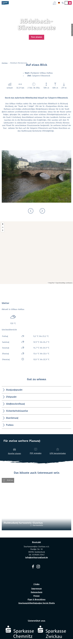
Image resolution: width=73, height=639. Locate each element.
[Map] (36, 252)
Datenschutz (36, 592)
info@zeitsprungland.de (36, 558)
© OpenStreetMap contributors (63, 283)
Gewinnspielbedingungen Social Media (36, 603)
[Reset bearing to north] (2, 230)
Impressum (36, 589)
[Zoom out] (2, 227)
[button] (36, 37)
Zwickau (5, 63)
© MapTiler (51, 283)
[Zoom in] (2, 224)
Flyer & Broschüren (36, 600)
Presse (36, 596)
